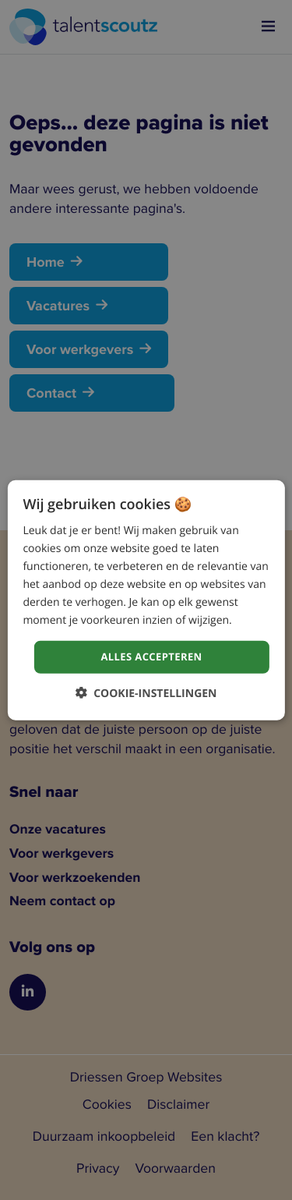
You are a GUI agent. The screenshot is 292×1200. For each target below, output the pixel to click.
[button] (146, 693)
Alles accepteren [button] (151, 657)
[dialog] (145, 600)
